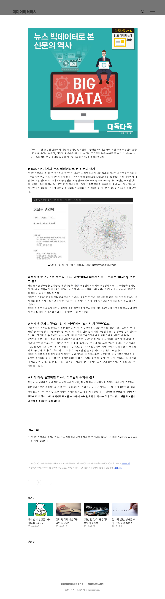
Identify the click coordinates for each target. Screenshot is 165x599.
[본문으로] (126, 463)
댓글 (31, 542)
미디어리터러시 (25, 11)
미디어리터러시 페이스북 (72, 584)
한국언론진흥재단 (96, 584)
